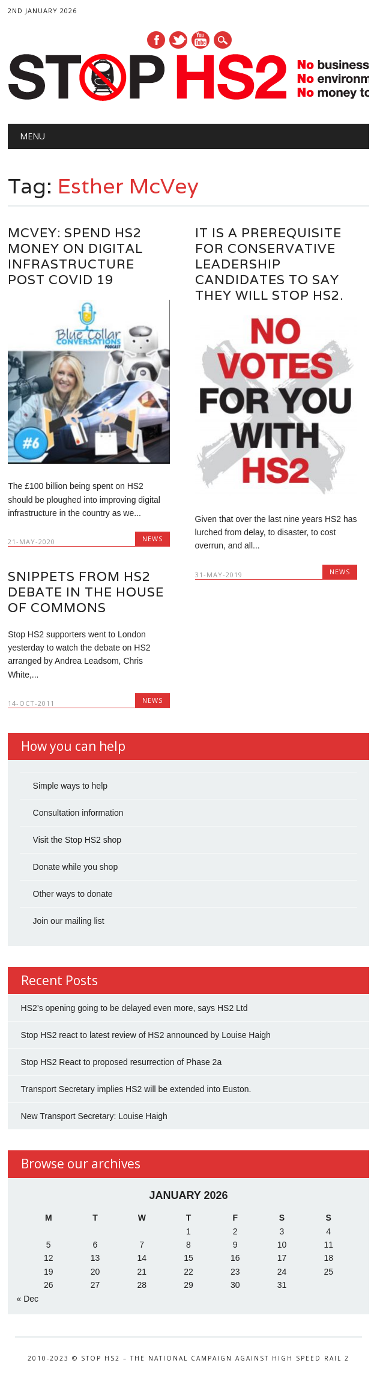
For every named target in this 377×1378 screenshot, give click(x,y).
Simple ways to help (70, 786)
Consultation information (78, 813)
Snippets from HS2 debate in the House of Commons (86, 592)
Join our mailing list (68, 921)
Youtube (201, 40)
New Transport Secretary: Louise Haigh (94, 1116)
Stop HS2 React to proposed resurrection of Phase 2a (121, 1062)
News (152, 538)
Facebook (156, 40)
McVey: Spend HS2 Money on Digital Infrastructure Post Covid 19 (75, 256)
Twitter (178, 40)
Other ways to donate (73, 894)
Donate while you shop (75, 867)
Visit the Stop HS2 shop (77, 840)
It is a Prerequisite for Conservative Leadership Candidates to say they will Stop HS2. (269, 264)
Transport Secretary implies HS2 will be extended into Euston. (136, 1089)
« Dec (28, 1299)
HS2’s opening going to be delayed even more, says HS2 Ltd (134, 1008)
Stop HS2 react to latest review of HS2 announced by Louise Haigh (146, 1035)
